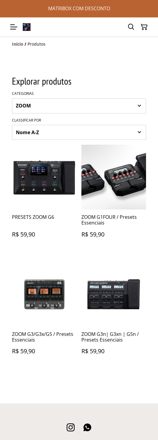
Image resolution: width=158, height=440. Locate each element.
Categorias (23, 94)
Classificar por (26, 120)
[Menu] (13, 27)
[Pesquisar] (131, 27)
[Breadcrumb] (79, 44)
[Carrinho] (144, 27)
